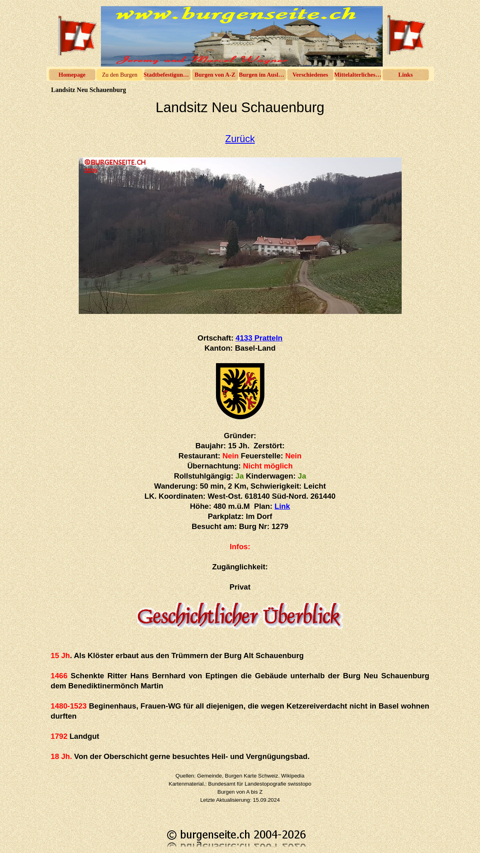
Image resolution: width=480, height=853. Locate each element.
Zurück (240, 138)
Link (282, 506)
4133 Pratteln (259, 338)
